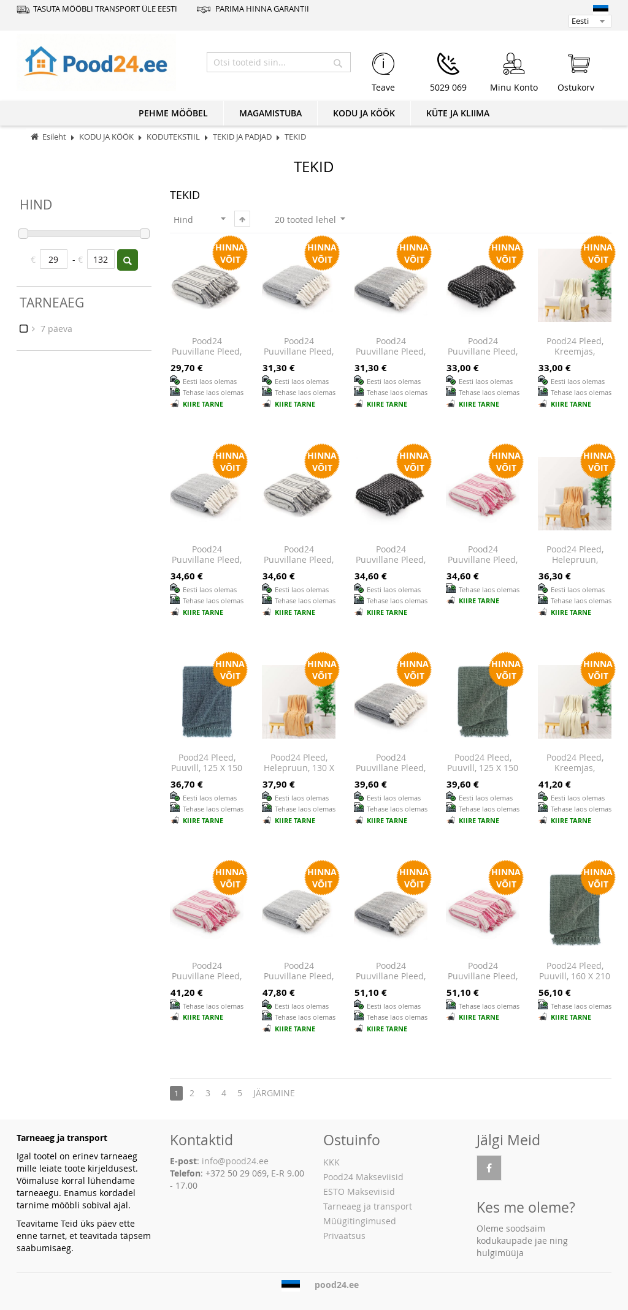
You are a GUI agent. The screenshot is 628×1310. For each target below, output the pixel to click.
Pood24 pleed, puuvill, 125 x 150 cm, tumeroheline (482, 773)
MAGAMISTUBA (270, 113)
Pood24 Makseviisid (363, 1177)
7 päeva (55, 328)
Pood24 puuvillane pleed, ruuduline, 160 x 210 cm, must (483, 357)
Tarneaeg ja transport (367, 1206)
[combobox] (279, 62)
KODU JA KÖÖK (364, 113)
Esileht (54, 137)
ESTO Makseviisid (359, 1191)
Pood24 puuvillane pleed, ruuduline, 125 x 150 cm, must (391, 565)
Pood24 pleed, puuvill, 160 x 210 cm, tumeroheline (574, 982)
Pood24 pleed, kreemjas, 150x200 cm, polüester (574, 773)
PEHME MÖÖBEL (173, 113)
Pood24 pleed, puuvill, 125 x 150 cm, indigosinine (206, 768)
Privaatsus (344, 1235)
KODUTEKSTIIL (174, 137)
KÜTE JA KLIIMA (457, 113)
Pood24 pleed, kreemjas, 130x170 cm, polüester (574, 357)
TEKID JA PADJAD (243, 137)
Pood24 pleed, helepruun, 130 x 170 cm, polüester (298, 768)
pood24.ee (337, 1284)
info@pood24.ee (235, 1161)
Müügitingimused (359, 1221)
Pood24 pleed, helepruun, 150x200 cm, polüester (574, 565)
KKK (331, 1162)
